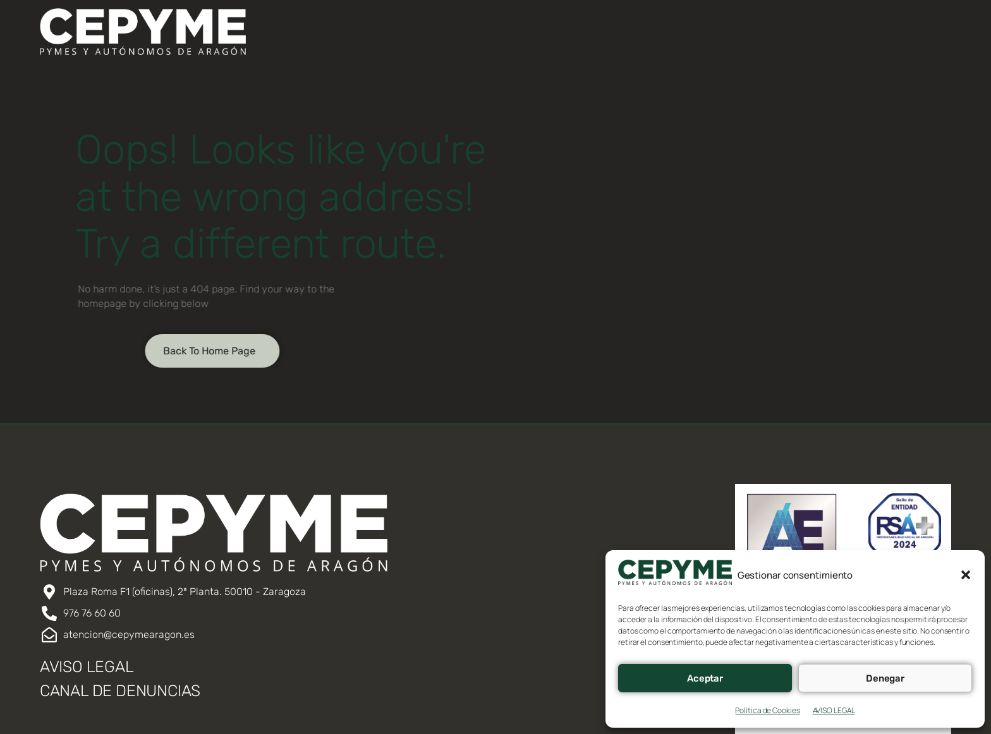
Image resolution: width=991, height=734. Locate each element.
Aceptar (705, 678)
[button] (965, 575)
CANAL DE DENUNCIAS (120, 691)
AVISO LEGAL (834, 710)
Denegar (885, 678)
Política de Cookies (767, 710)
